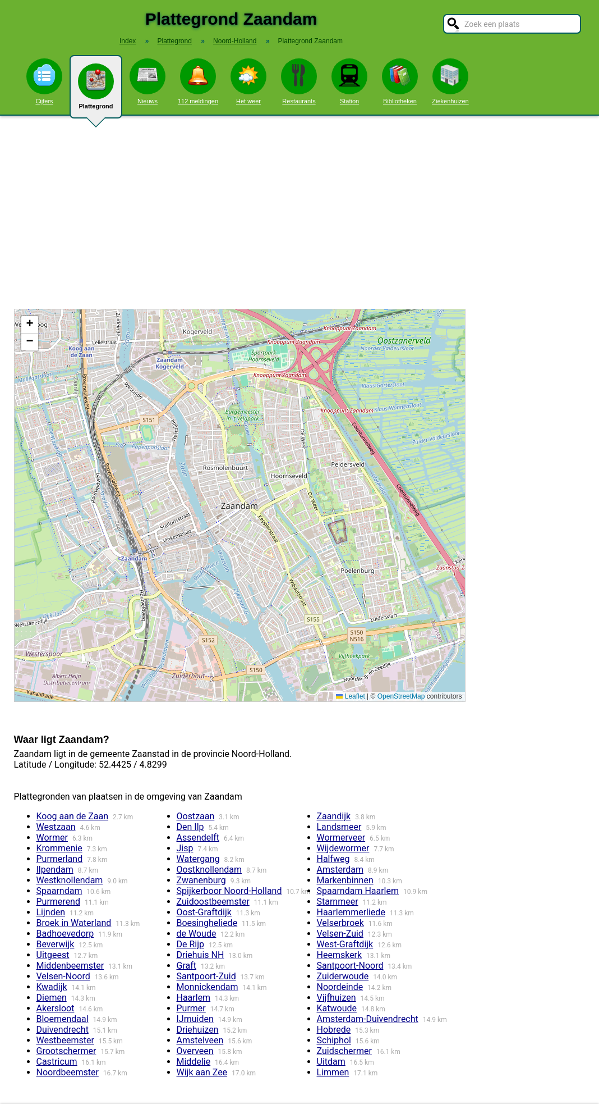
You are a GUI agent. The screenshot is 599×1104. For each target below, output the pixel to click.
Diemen (51, 997)
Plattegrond (96, 90)
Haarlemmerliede (351, 912)
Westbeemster (65, 1040)
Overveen (195, 1051)
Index (127, 41)
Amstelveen (200, 1040)
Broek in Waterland (74, 923)
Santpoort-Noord (350, 965)
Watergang (198, 859)
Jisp (185, 848)
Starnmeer (337, 901)
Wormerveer (341, 837)
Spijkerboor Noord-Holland (229, 891)
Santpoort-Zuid (206, 976)
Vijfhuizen (336, 997)
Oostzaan (196, 816)
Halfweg (333, 859)
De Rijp (191, 944)
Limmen (333, 1072)
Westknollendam (69, 880)
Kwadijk (51, 987)
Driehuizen (198, 1029)
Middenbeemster (70, 965)
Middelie (194, 1061)
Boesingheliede (207, 923)
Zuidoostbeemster (213, 901)
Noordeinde (340, 987)
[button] (29, 325)
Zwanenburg (201, 880)
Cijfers (44, 81)
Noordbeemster (67, 1072)
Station (349, 81)
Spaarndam (59, 891)
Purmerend (58, 901)
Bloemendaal (62, 1019)
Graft (187, 965)
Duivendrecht (62, 1029)
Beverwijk (55, 944)
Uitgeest (53, 955)
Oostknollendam (209, 869)
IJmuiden (195, 1019)
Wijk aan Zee (202, 1072)
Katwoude (337, 1008)
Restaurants (299, 81)
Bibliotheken (400, 81)
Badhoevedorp (65, 933)
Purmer (191, 1008)
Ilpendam (54, 869)
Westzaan (56, 827)
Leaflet (350, 696)
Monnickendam (207, 987)
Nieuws (147, 81)
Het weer (248, 81)
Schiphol (334, 1040)
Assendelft (198, 837)
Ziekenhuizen (450, 81)
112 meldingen (198, 81)
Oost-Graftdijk (204, 912)
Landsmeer (339, 827)
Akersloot (55, 1008)
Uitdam (331, 1061)
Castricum (56, 1061)
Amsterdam (340, 869)
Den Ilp (190, 827)
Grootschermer (66, 1051)
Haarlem (194, 997)
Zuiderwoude (343, 976)
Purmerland (59, 859)
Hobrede (334, 1029)
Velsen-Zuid (340, 933)
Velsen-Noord (63, 976)
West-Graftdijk (345, 944)
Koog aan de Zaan (72, 816)
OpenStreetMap (401, 696)
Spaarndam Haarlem (358, 891)
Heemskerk (339, 955)
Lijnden (51, 912)
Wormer (52, 837)
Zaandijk (334, 816)
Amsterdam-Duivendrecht (367, 1019)
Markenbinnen (345, 880)
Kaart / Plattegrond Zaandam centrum (238, 505)
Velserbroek (340, 923)
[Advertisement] (299, 212)
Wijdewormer (343, 848)
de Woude (196, 933)
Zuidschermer (344, 1051)
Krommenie (59, 848)
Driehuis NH (200, 955)
